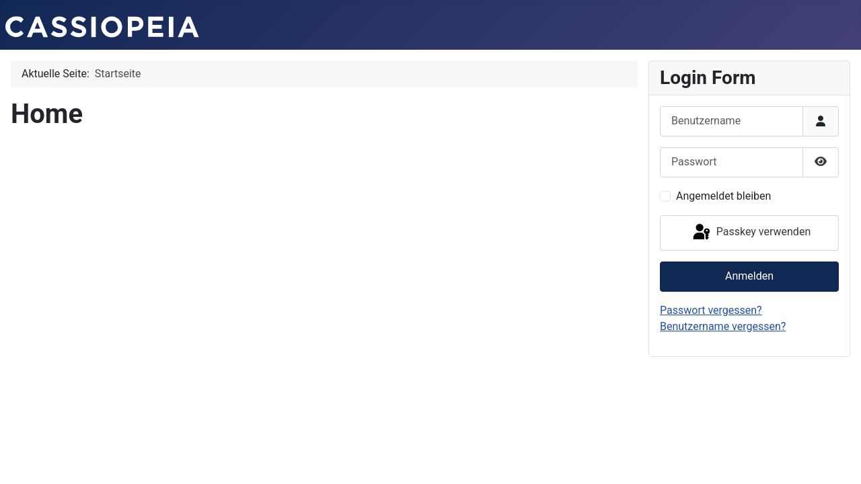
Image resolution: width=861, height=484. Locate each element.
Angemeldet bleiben (723, 196)
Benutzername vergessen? (723, 326)
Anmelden (749, 276)
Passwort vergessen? (711, 310)
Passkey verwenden (751, 233)
